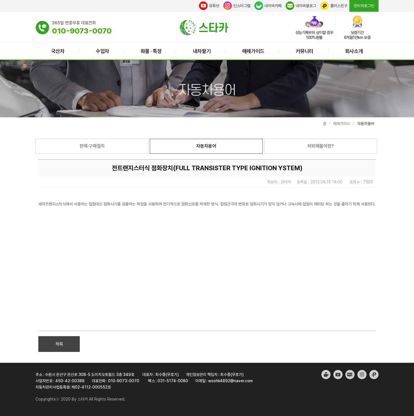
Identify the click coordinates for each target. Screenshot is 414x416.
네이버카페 (268, 5)
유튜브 (209, 5)
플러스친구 (333, 5)
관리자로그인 (364, 5)
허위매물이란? (320, 146)
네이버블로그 (301, 5)
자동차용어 (206, 146)
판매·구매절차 (92, 146)
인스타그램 (236, 5)
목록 (59, 344)
